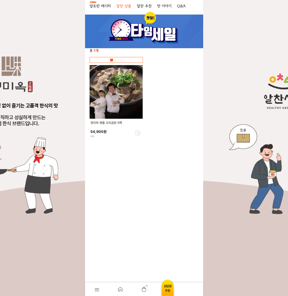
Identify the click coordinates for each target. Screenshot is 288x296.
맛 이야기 (164, 6)
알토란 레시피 (100, 5)
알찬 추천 (144, 6)
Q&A (181, 6)
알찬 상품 (123, 6)
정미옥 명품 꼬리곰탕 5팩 (106, 123)
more (138, 133)
